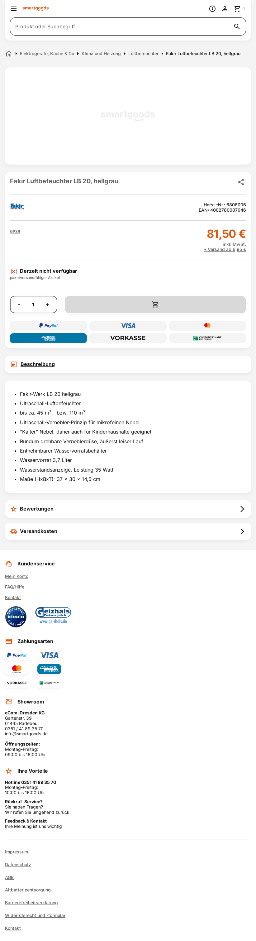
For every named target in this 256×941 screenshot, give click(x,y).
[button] (15, 231)
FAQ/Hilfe (14, 586)
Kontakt (13, 597)
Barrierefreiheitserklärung (31, 902)
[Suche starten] (237, 26)
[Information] (212, 8)
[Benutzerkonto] (225, 8)
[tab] (128, 364)
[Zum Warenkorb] (240, 8)
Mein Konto (16, 576)
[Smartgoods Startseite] (35, 9)
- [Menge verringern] (19, 304)
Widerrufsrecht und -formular (35, 915)
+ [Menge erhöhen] (47, 304)
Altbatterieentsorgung (28, 889)
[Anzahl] (33, 305)
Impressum (16, 851)
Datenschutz (18, 864)
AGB (9, 877)
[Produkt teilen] (241, 182)
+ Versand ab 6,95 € (225, 249)
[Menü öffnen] (13, 8)
